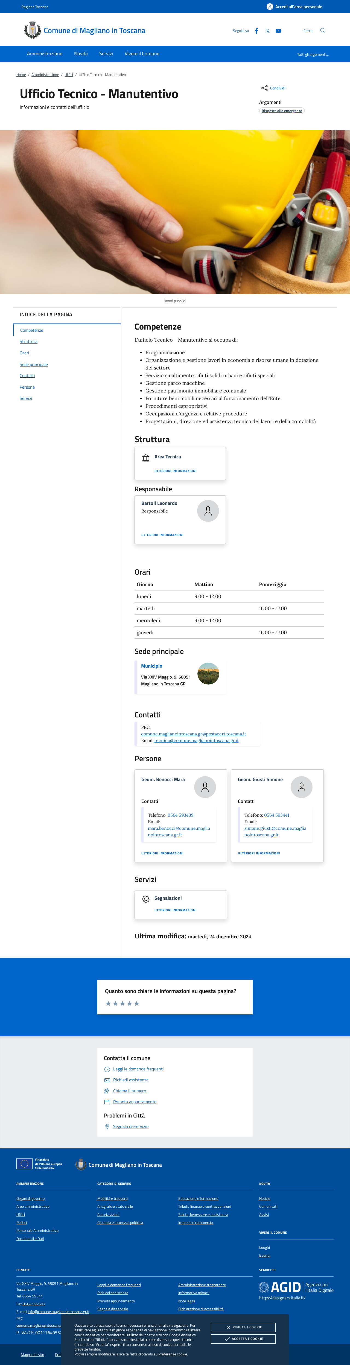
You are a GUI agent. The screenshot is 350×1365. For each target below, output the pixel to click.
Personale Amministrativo (37, 1230)
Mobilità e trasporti (112, 1198)
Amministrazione (45, 75)
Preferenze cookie (172, 1354)
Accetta (243, 1339)
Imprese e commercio (195, 1223)
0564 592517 (34, 1304)
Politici (21, 1223)
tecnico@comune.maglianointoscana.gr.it (196, 740)
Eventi (264, 1255)
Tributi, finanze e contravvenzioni (204, 1206)
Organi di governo (30, 1198)
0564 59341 (32, 1296)
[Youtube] (276, 30)
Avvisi (264, 1215)
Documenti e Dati (30, 1239)
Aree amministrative (32, 1206)
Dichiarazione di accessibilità (201, 1309)
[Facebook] (254, 30)
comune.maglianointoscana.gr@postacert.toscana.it (193, 734)
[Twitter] (265, 30)
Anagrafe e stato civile (115, 1206)
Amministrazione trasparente (202, 1285)
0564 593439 (181, 815)
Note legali (186, 1301)
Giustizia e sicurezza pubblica (120, 1223)
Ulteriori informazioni (175, 471)
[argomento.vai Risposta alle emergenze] (282, 111)
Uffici (69, 75)
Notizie (264, 1198)
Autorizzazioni (108, 1215)
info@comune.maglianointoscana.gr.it (58, 1312)
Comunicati (268, 1206)
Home (21, 75)
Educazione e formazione (198, 1198)
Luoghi (264, 1247)
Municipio (151, 666)
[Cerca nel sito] (323, 30)
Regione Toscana (34, 7)
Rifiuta (243, 1327)
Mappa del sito (32, 1355)
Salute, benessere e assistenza (203, 1215)
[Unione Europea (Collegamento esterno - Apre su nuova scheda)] (40, 1164)
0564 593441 (276, 815)
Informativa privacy (193, 1293)
